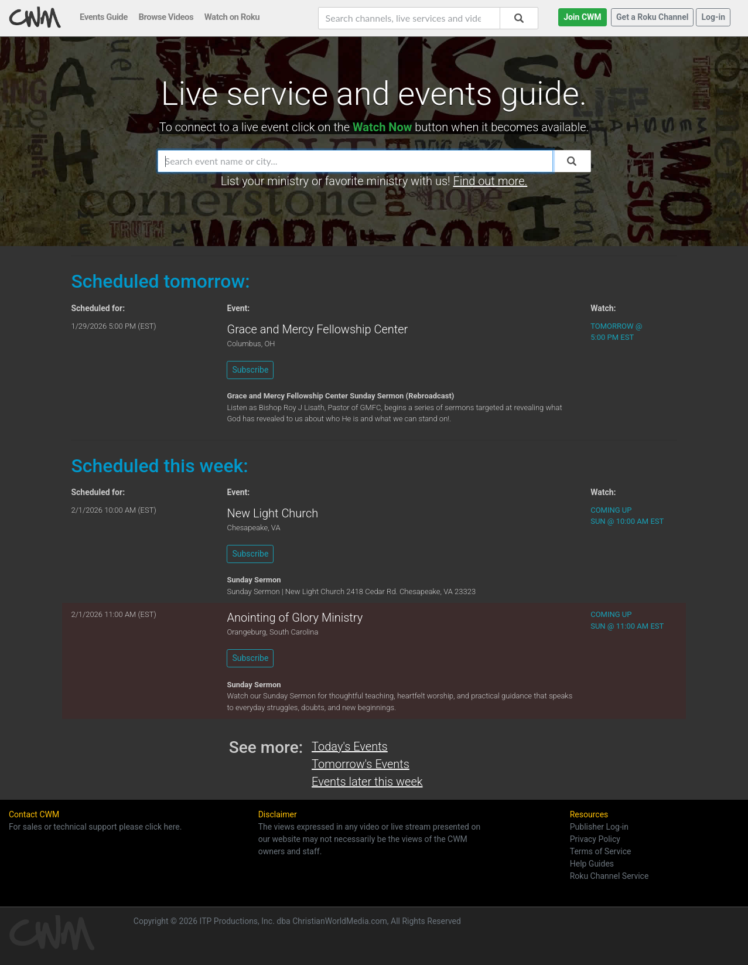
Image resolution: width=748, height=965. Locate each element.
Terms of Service (600, 851)
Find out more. (490, 181)
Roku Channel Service (609, 876)
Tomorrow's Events (360, 764)
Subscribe (250, 369)
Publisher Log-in (599, 826)
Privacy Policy (595, 839)
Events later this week (367, 782)
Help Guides (592, 863)
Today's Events (350, 746)
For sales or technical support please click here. (95, 826)
